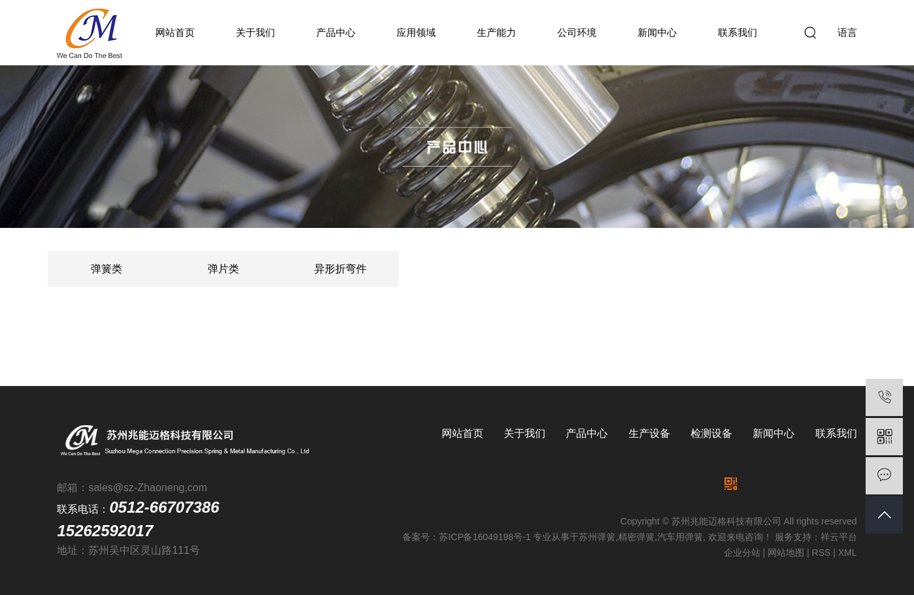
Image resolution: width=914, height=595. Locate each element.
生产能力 (496, 32)
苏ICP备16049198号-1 (484, 537)
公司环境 (576, 32)
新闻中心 (657, 32)
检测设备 (711, 433)
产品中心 (335, 32)
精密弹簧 (636, 537)
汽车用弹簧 (680, 537)
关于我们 (255, 32)
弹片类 (223, 268)
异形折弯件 (340, 268)
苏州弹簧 (597, 537)
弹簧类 (106, 268)
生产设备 (649, 433)
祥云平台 (839, 537)
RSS (821, 552)
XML (847, 552)
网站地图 (786, 552)
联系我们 (737, 32)
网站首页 (175, 32)
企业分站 (742, 552)
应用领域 (416, 32)
